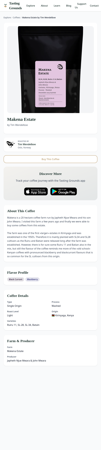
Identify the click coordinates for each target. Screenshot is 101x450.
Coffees (16, 17)
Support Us (80, 5)
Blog (68, 5)
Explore (30, 5)
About (44, 5)
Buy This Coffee (50, 159)
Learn (57, 5)
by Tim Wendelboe (17, 125)
